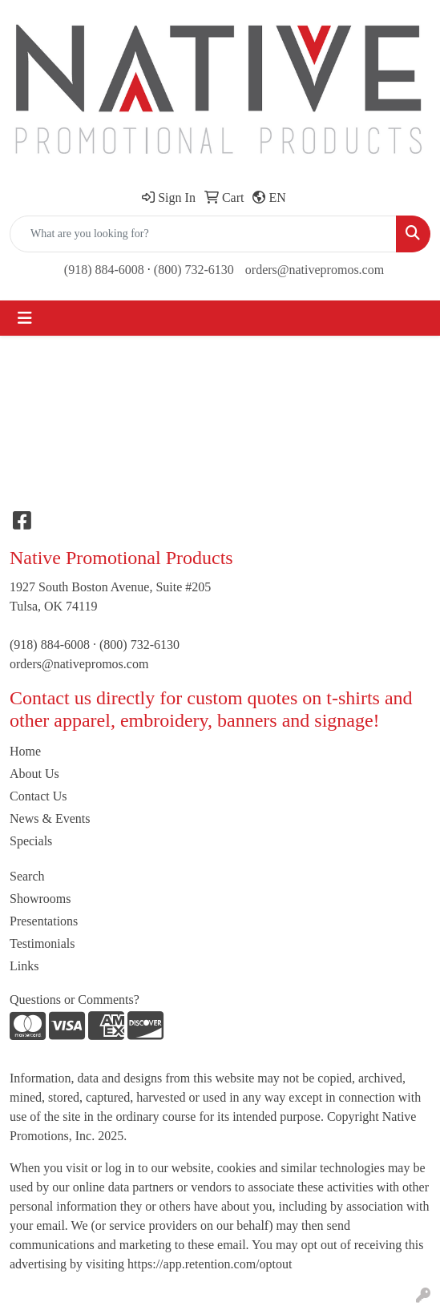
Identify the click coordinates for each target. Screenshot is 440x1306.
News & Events (50, 818)
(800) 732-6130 (194, 269)
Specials (31, 841)
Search (27, 876)
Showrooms (40, 898)
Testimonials (42, 943)
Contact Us (38, 796)
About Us (34, 773)
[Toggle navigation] (25, 318)
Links (24, 966)
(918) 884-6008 (104, 269)
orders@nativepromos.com (314, 269)
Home (25, 751)
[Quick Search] (203, 234)
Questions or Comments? (74, 999)
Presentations (44, 921)
